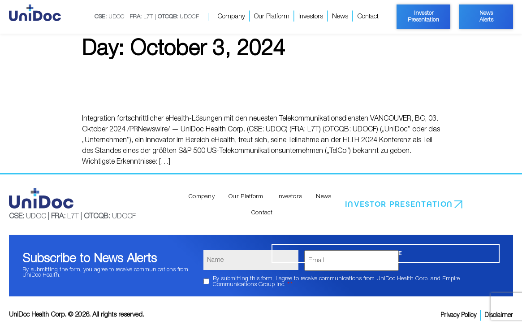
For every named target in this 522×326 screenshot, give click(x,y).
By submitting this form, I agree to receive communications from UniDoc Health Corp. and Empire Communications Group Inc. (336, 278)
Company (231, 16)
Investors (310, 16)
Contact (368, 16)
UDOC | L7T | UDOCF (146, 17)
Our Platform (271, 16)
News (340, 16)
